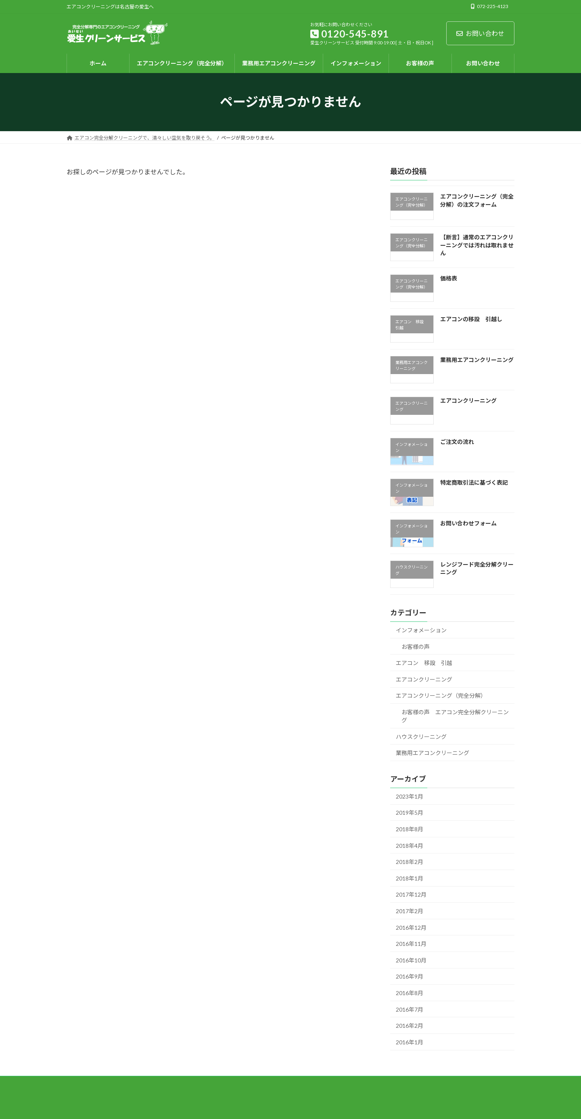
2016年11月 (411, 943)
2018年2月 (409, 861)
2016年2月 (409, 1025)
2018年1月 (409, 877)
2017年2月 (409, 911)
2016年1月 (409, 1041)
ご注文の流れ (457, 441)
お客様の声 (415, 646)
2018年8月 (409, 829)
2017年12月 (411, 894)
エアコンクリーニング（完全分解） (441, 695)
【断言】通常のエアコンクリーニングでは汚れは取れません (477, 245)
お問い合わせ (480, 33)
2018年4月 (409, 845)
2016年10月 (411, 959)
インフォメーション (421, 630)
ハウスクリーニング (421, 736)
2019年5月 (409, 812)
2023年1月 (409, 796)
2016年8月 (409, 992)
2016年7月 (409, 1009)
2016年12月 (411, 927)
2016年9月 (409, 976)
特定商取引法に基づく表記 (474, 482)
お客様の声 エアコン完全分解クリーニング (455, 715)
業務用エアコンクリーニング (477, 359)
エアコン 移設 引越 (424, 662)
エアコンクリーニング (468, 400)
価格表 (448, 277)
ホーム (81, 1083)
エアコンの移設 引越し (471, 318)
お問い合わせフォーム (468, 523)
